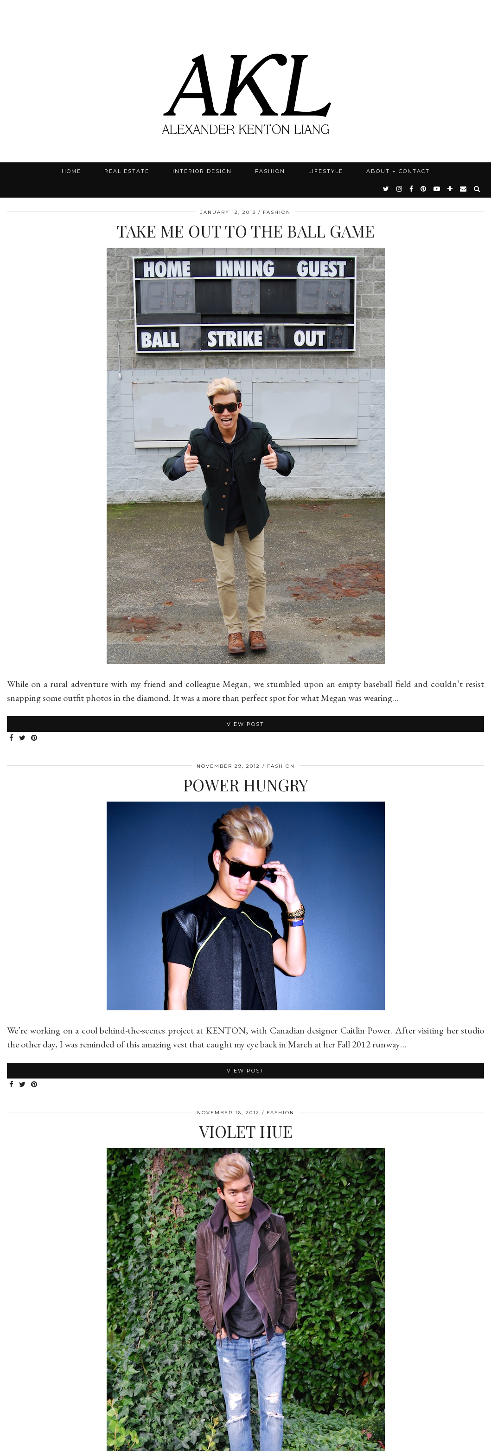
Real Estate (126, 171)
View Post (245, 724)
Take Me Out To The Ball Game (246, 231)
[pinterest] (424, 189)
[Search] (477, 189)
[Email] (463, 189)
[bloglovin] (450, 189)
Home (71, 171)
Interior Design (202, 171)
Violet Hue (246, 1131)
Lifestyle (325, 171)
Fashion (270, 171)
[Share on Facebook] (12, 738)
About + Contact (398, 171)
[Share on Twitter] (23, 738)
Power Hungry (245, 785)
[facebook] (411, 189)
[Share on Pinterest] (34, 738)
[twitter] (386, 189)
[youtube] (437, 189)
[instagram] (399, 189)
